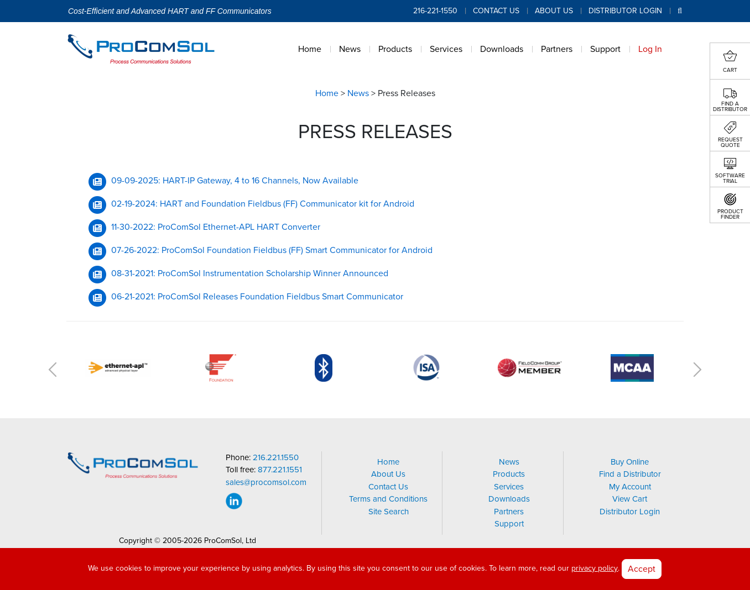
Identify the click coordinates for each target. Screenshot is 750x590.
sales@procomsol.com (266, 482)
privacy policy (594, 568)
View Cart (629, 499)
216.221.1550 (276, 457)
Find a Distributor (630, 474)
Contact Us (496, 11)
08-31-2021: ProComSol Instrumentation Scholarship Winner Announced (249, 273)
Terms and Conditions (388, 499)
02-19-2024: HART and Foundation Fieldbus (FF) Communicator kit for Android (262, 204)
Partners (509, 511)
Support (509, 524)
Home (326, 93)
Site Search (388, 511)
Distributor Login (625, 11)
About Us (554, 11)
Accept (641, 568)
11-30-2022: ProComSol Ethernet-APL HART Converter (215, 227)
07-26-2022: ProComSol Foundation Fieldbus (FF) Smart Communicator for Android (272, 250)
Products (509, 474)
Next (697, 369)
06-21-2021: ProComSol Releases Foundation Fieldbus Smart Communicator (257, 297)
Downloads (509, 499)
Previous (52, 369)
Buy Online (630, 462)
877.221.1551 (280, 470)
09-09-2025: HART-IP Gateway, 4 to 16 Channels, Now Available (234, 181)
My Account (630, 487)
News (358, 93)
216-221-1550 (435, 11)
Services (509, 487)
